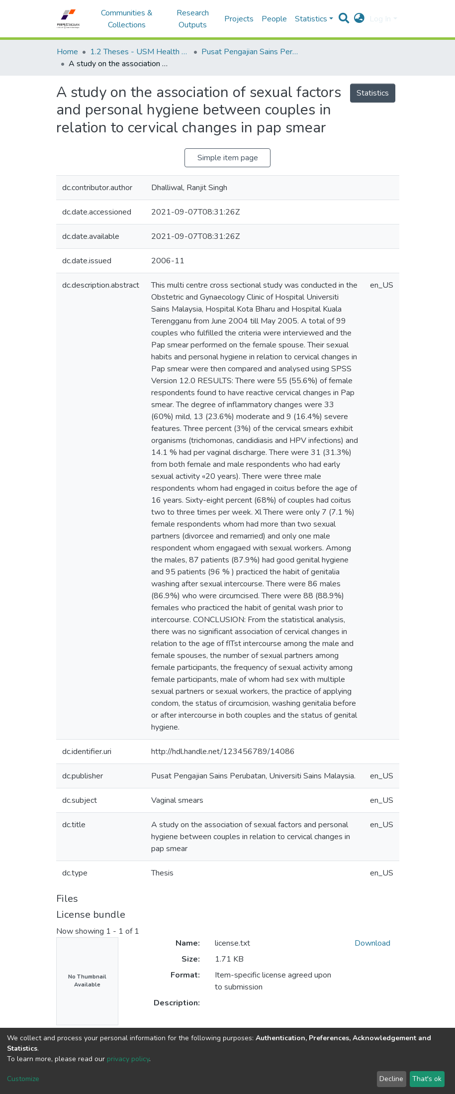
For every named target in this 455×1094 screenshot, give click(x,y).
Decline (391, 1079)
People (274, 18)
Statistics (373, 93)
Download (372, 943)
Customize (23, 1079)
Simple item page (227, 157)
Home (67, 51)
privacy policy (128, 1059)
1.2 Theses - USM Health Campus (139, 51)
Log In (380, 18)
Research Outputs (193, 18)
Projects (239, 18)
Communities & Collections (127, 18)
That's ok (427, 1079)
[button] (359, 19)
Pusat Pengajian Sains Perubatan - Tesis (251, 51)
